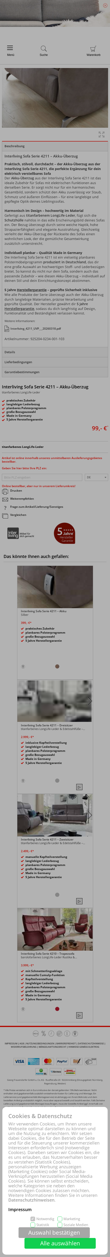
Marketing (71, 1219)
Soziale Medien (75, 1225)
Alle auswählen (60, 1243)
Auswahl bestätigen (54, 1232)
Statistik (42, 1225)
